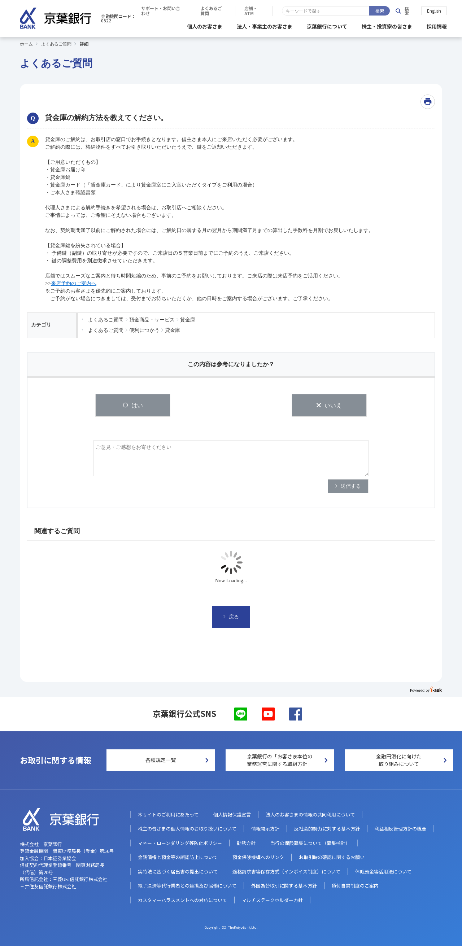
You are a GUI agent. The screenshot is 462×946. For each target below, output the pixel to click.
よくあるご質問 (319, 10)
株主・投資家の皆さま (387, 25)
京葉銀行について (327, 25)
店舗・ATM (364, 10)
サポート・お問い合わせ (262, 10)
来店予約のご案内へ (73, 282)
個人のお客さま (204, 25)
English (434, 10)
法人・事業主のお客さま (264, 25)
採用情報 (437, 25)
